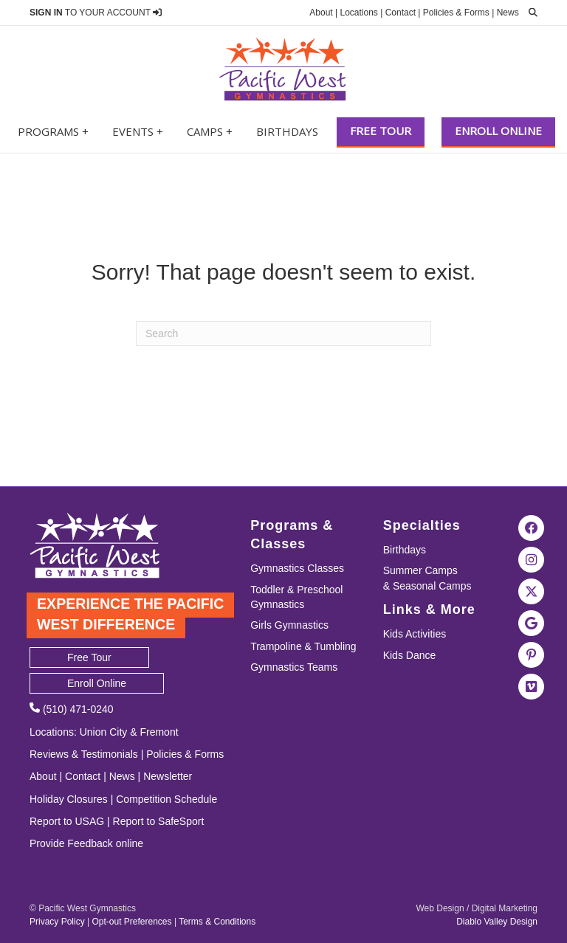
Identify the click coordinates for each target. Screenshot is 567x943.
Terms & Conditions (217, 921)
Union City (104, 732)
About (320, 12)
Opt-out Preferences (131, 921)
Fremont (159, 732)
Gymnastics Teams (293, 667)
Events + (137, 131)
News (508, 12)
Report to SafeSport (159, 821)
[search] (529, 12)
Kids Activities (415, 634)
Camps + (210, 131)
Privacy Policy (57, 921)
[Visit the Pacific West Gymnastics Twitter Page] (531, 590)
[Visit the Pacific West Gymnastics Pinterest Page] (531, 654)
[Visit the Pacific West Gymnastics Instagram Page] (531, 558)
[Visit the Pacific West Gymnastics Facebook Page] (531, 527)
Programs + (53, 131)
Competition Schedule (166, 799)
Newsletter (167, 776)
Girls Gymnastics (289, 625)
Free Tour (380, 130)
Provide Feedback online (86, 843)
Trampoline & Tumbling (303, 646)
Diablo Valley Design (496, 921)
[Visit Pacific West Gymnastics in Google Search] (531, 622)
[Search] (283, 333)
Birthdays (287, 131)
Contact (400, 12)
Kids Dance (409, 655)
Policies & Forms (456, 12)
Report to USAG (67, 821)
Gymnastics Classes (297, 568)
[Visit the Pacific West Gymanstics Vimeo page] (531, 685)
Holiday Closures (69, 799)
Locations (358, 12)
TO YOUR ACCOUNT (96, 12)
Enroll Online (498, 130)
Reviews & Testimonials (84, 754)
